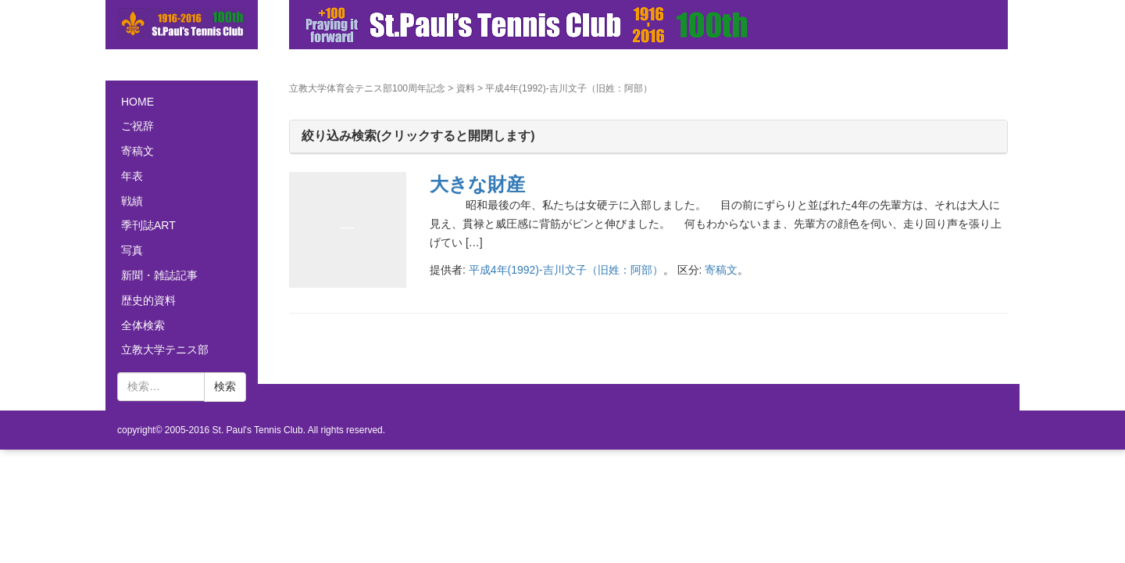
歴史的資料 (148, 300)
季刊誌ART (148, 225)
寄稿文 (721, 270)
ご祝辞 (137, 126)
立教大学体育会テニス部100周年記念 (367, 88)
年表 (132, 176)
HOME (137, 101)
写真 (132, 250)
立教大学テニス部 (165, 349)
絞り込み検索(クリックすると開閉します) (418, 135)
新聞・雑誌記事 (159, 275)
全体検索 (143, 325)
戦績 (132, 201)
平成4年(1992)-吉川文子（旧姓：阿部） (566, 270)
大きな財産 (477, 184)
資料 (465, 88)
